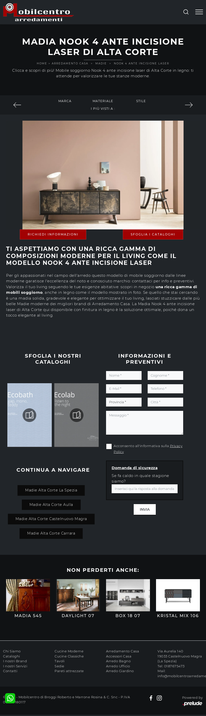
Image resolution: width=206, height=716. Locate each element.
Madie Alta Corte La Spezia (51, 490)
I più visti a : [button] (103, 109)
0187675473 (174, 666)
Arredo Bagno (118, 661)
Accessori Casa (118, 656)
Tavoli (59, 661)
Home (42, 63)
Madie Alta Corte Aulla (51, 504)
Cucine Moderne (69, 651)
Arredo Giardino (120, 671)
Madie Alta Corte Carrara (51, 533)
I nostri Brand (15, 661)
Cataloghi (11, 656)
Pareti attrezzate (69, 671)
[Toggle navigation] (199, 12)
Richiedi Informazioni (53, 234)
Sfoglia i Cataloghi (153, 234)
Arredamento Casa (70, 63)
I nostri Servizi (15, 666)
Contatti (10, 671)
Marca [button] (65, 101)
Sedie (59, 666)
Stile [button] (141, 101)
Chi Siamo (12, 651)
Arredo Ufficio (118, 666)
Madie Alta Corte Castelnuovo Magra (51, 519)
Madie (101, 63)
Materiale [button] (103, 101)
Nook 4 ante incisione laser (141, 63)
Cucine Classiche (69, 656)
